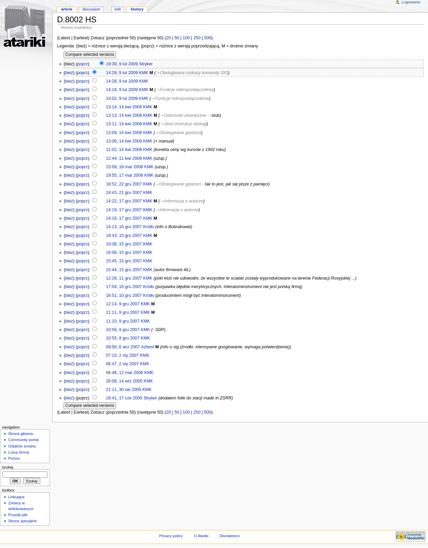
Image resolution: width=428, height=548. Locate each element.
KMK (143, 72)
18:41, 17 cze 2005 (124, 398)
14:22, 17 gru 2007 (124, 201)
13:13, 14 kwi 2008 (124, 115)
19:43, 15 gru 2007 (124, 235)
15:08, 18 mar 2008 (124, 167)
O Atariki (201, 536)
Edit (118, 9)
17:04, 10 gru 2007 (124, 286)
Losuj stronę (18, 452)
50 (176, 38)
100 (186, 38)
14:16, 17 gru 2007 (124, 218)
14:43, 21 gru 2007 (124, 192)
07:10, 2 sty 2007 (122, 355)
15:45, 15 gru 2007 (124, 261)
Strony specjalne (22, 521)
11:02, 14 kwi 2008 (124, 149)
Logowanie (411, 2)
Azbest (147, 347)
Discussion (91, 9)
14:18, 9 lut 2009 (122, 89)
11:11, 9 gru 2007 (122, 312)
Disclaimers (229, 536)
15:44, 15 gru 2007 (124, 269)
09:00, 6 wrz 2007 (123, 347)
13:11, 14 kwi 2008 (124, 124)
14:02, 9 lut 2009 (122, 98)
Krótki (148, 226)
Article (66, 9)
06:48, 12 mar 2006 (124, 372)
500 (207, 38)
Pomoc (14, 458)
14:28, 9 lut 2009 (122, 81)
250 (196, 38)
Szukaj (7, 467)
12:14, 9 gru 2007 (122, 304)
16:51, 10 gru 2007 (124, 295)
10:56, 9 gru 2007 (122, 329)
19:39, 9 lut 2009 (122, 64)
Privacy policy (171, 536)
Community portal (23, 440)
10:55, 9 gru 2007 (122, 338)
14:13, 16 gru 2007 (124, 226)
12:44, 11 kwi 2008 (124, 158)
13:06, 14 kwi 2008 (124, 141)
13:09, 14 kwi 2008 (124, 132)
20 (168, 38)
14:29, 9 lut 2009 (122, 72)
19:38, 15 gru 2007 (124, 244)
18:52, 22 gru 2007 (124, 184)
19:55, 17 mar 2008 (124, 175)
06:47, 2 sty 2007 (122, 363)
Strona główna (20, 434)
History (136, 9)
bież (69, 72)
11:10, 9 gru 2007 (122, 321)
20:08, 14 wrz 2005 (124, 381)
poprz (82, 64)
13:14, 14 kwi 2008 (124, 107)
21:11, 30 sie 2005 (123, 389)
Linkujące (16, 497)
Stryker (145, 64)
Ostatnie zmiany (22, 446)
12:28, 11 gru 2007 (124, 278)
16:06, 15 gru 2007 (124, 252)
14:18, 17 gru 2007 (124, 209)
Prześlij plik (17, 515)
